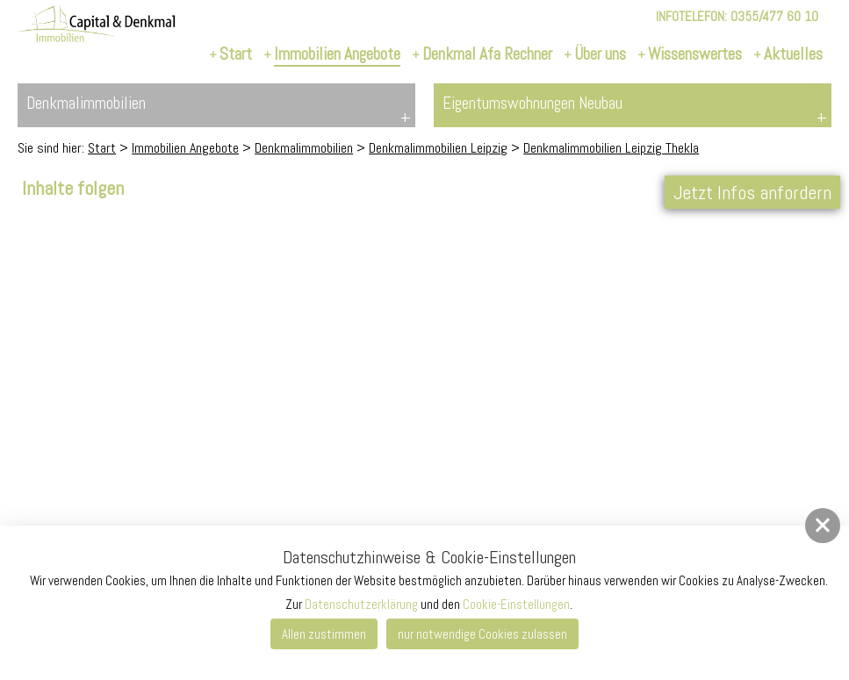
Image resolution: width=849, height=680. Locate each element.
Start (102, 148)
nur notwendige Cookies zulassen (482, 634)
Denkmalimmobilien (304, 148)
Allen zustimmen (324, 634)
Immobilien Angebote (185, 148)
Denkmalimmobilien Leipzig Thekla (611, 148)
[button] (822, 525)
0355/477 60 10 (774, 16)
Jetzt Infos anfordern (752, 192)
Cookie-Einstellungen (516, 604)
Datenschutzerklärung (361, 604)
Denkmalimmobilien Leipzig (438, 148)
